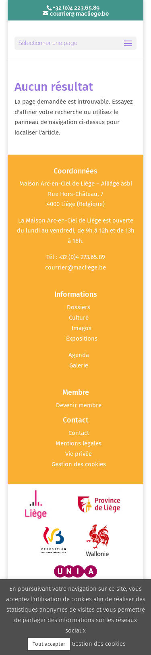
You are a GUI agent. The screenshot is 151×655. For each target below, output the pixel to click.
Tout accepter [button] (49, 644)
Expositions (81, 338)
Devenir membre (78, 405)
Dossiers (78, 307)
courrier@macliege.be (75, 267)
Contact (78, 433)
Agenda (78, 355)
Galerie (78, 365)
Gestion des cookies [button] (79, 464)
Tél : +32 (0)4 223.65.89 (75, 257)
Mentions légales (78, 443)
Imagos (81, 328)
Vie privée (78, 453)
